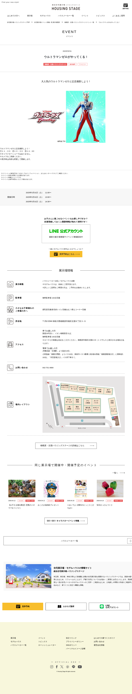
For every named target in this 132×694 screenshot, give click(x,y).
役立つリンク (71, 639)
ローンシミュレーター (47, 646)
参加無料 (72, 64)
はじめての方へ (13, 16)
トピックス (100, 16)
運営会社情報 (99, 646)
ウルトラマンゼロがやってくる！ (109, 22)
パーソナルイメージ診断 (75, 650)
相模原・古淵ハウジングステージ (55, 64)
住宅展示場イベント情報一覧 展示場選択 (47, 22)
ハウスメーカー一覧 (66, 16)
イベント (84, 16)
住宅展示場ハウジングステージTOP (18, 22)
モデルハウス (45, 16)
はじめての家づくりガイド (104, 639)
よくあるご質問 (118, 16)
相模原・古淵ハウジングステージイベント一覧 (79, 22)
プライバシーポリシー (75, 643)
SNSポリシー (71, 646)
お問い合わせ (99, 643)
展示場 (29, 16)
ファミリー (82, 64)
